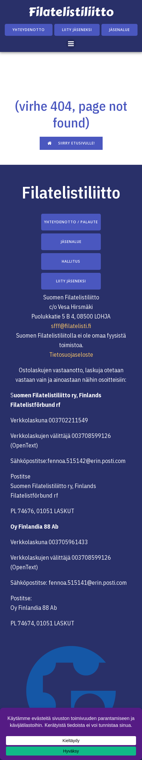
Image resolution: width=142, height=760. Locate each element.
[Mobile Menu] (71, 44)
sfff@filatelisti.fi (71, 326)
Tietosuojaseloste (71, 354)
